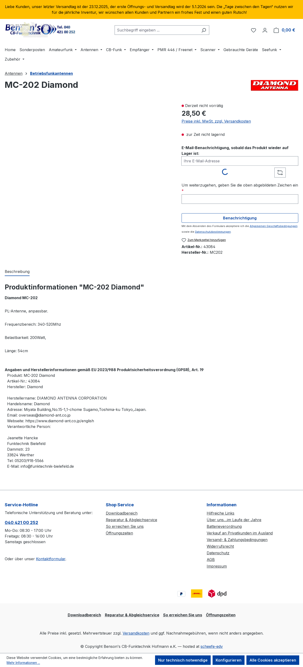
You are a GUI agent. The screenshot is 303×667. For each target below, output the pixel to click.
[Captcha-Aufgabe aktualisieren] (280, 173)
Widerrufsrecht (220, 546)
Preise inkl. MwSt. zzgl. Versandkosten (216, 121)
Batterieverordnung (224, 526)
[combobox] (156, 30)
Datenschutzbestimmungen (213, 231)
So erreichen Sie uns (125, 526)
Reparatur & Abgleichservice (131, 519)
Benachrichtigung (240, 218)
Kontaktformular (50, 558)
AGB (211, 559)
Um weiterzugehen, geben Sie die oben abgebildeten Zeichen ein (240, 188)
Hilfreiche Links (220, 513)
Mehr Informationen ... (23, 663)
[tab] (17, 271)
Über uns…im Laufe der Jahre (234, 519)
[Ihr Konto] (265, 30)
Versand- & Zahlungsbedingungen (237, 539)
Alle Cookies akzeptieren (273, 660)
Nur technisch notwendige (183, 660)
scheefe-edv (212, 646)
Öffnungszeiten (119, 533)
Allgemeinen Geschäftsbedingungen (274, 226)
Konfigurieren (228, 660)
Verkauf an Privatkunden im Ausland (240, 533)
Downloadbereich (122, 513)
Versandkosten (136, 633)
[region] (151, 9)
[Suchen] (203, 30)
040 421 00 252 (21, 522)
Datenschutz (218, 553)
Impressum (217, 566)
